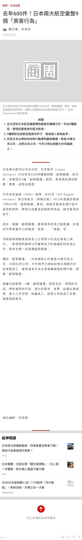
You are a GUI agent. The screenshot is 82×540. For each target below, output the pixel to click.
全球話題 (15, 5)
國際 (5, 5)
